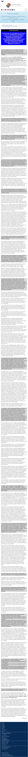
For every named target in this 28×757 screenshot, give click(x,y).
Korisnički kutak (4, 729)
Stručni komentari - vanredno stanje (10, 26)
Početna (3, 723)
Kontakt (3, 731)
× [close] (26, 13)
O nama (3, 724)
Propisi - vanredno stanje (7, 25)
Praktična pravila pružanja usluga (7, 755)
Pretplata (3, 727)
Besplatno (3, 725)
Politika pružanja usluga (6, 754)
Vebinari (3, 728)
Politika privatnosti (5, 752)
